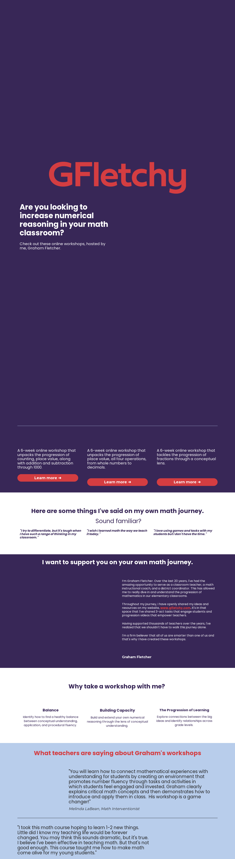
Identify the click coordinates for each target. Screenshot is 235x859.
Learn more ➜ (47, 451)
